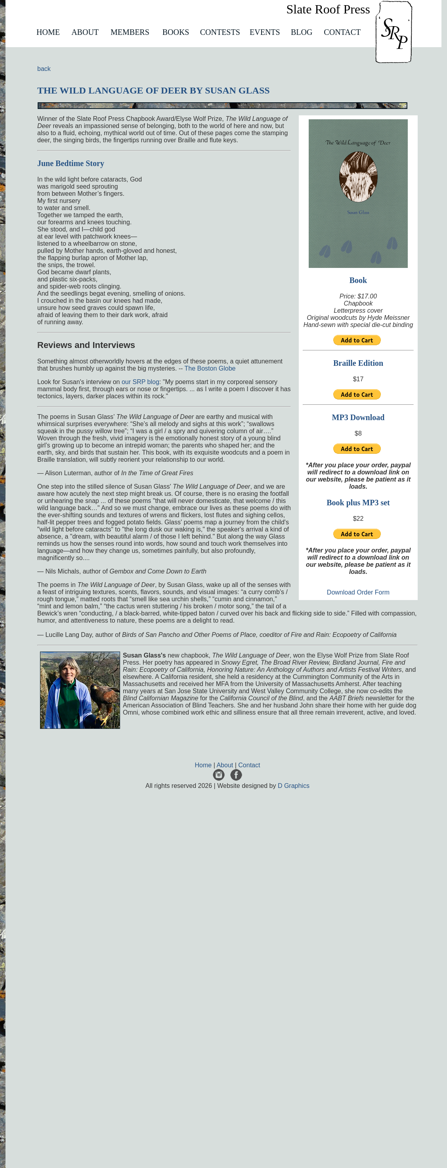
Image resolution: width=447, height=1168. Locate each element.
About (224, 765)
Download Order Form (358, 592)
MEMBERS (130, 32)
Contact (249, 765)
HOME (48, 32)
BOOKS (175, 32)
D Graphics (293, 785)
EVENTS (265, 32)
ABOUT (85, 32)
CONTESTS (220, 32)
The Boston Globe (209, 368)
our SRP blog (140, 382)
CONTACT (342, 32)
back (44, 68)
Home (203, 765)
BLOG (301, 32)
